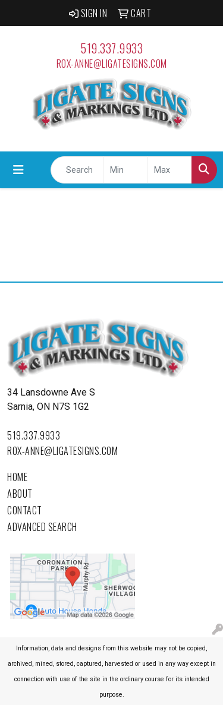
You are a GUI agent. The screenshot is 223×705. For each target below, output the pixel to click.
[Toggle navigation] (18, 170)
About (20, 493)
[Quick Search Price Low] (125, 170)
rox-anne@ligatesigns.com (111, 63)
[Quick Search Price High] (169, 170)
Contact (24, 510)
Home (17, 477)
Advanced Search (42, 527)
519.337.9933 (111, 48)
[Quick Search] (77, 170)
